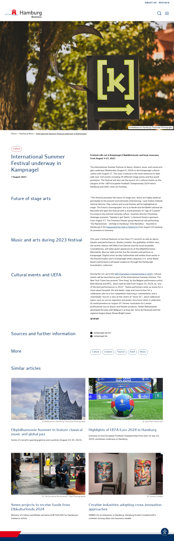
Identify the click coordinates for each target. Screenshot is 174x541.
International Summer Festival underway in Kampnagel (61, 134)
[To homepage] (23, 13)
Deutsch (164, 3)
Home (14, 134)
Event (132, 352)
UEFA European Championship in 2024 (134, 274)
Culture (16, 149)
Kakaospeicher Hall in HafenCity (122, 227)
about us (150, 3)
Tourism (121, 352)
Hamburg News (26, 134)
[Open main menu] (166, 13)
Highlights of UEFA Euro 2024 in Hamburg (122, 430)
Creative (108, 352)
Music (143, 352)
